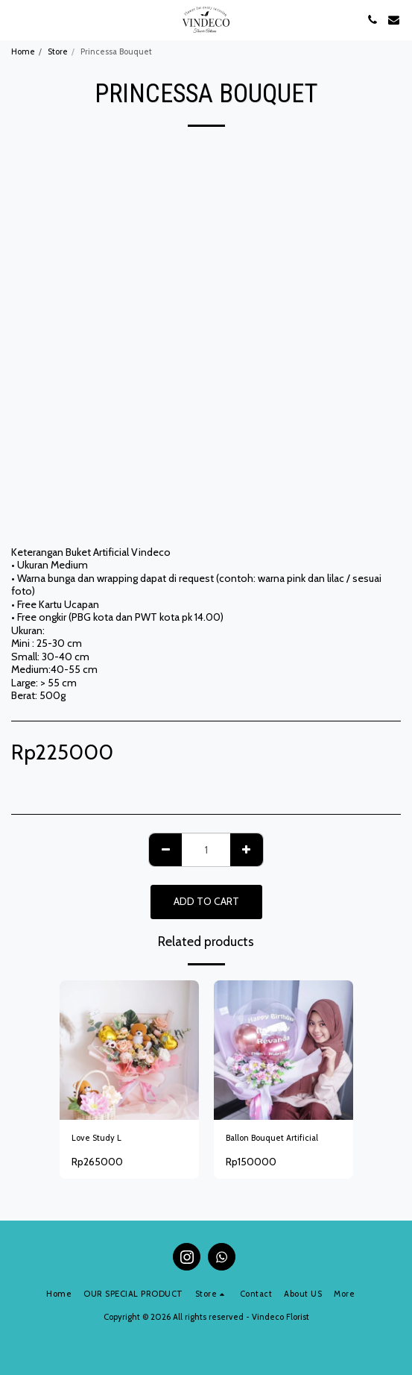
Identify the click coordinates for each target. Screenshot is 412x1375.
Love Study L (96, 1138)
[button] (16, 19)
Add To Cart (206, 901)
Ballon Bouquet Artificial (272, 1138)
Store (58, 51)
